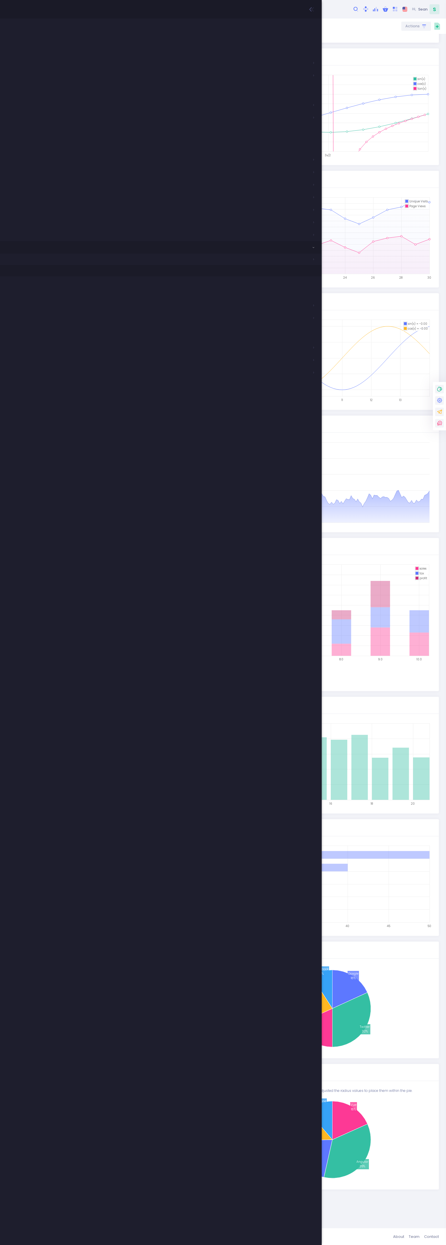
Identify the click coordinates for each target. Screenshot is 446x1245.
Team (414, 1236)
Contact (431, 1236)
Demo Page (185, 54)
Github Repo (214, 54)
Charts (153, 26)
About (398, 1236)
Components (130, 26)
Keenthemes (107, 1236)
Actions (413, 26)
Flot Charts (174, 26)
